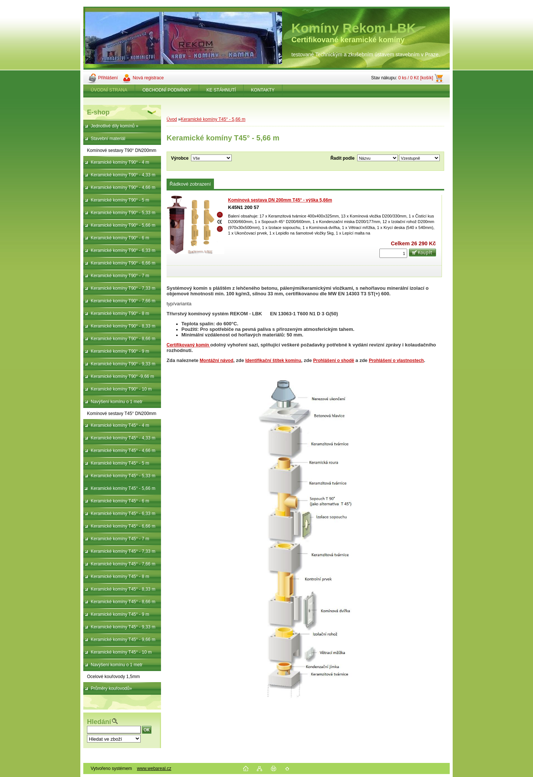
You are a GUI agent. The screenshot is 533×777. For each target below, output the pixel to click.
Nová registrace (148, 77)
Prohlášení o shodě (333, 360)
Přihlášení (108, 77)
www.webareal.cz (154, 768)
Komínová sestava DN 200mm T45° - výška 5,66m (280, 200)
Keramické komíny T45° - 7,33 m (123, 551)
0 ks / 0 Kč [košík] (415, 77)
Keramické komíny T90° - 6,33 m (123, 250)
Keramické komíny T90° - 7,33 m (123, 288)
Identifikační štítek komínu (273, 360)
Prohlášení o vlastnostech (396, 360)
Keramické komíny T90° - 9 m (120, 351)
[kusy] (393, 253)
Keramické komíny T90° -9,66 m (122, 376)
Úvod (172, 119)
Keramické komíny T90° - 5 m (120, 200)
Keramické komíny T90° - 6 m (120, 237)
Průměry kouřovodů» (111, 688)
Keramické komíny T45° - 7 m (120, 538)
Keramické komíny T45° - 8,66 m (123, 601)
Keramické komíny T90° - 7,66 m (123, 300)
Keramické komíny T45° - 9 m (120, 614)
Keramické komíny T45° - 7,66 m (123, 564)
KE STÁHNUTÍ (221, 90)
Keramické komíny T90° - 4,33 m (123, 174)
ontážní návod (219, 360)
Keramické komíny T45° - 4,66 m (123, 450)
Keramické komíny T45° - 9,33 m (123, 627)
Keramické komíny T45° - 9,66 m (123, 639)
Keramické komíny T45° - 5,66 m (123, 488)
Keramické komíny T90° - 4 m (120, 162)
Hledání (99, 721)
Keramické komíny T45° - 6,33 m (123, 513)
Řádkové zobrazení (190, 184)
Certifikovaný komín (188, 345)
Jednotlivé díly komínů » (114, 126)
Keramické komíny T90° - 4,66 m (123, 187)
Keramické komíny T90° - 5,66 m (123, 225)
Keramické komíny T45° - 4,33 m (123, 438)
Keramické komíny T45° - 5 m (120, 463)
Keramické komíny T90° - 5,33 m (123, 212)
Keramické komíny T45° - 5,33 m (123, 475)
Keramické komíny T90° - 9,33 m (123, 363)
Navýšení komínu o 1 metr (117, 401)
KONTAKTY (263, 90)
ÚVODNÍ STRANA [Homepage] (109, 90)
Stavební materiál (108, 138)
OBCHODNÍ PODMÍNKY (167, 90)
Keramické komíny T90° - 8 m (120, 313)
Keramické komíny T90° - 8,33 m (123, 326)
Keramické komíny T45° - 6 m (120, 501)
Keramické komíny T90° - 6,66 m (123, 263)
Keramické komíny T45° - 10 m (121, 652)
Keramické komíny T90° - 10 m (121, 389)
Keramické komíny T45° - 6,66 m (123, 526)
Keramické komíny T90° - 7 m (120, 275)
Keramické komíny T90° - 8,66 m (123, 338)
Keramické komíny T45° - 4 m (120, 425)
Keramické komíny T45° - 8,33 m (123, 589)
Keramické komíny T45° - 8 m (120, 576)
